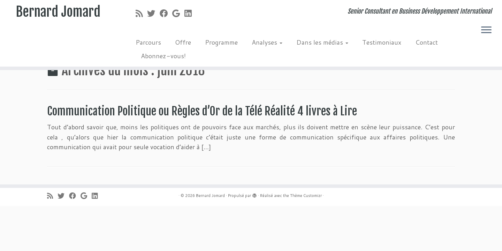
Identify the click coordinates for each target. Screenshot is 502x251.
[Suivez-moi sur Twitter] (153, 13)
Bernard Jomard (57, 12)
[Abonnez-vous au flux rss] (141, 13)
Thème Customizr (306, 195)
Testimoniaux (381, 42)
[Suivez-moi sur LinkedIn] (190, 13)
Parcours (148, 42)
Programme (221, 42)
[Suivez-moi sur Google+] (178, 13)
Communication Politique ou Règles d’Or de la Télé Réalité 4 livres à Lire (202, 111)
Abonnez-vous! (163, 55)
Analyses (267, 42)
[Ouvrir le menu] (486, 30)
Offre (183, 42)
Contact (426, 42)
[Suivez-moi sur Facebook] (166, 13)
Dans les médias (322, 42)
